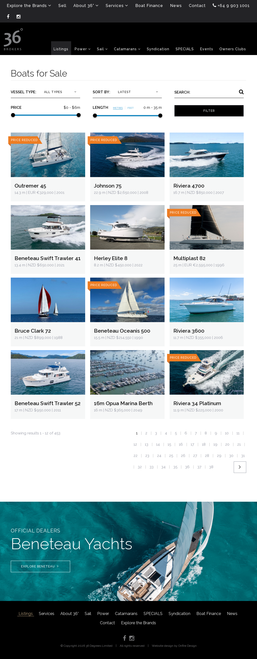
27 (195, 455)
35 (175, 467)
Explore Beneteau (40, 566)
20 (227, 444)
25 (171, 455)
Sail (88, 613)
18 (204, 444)
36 (187, 467)
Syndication (179, 613)
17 (192, 444)
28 (207, 455)
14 (158, 444)
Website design (162, 645)
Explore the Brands (138, 622)
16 (181, 444)
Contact (107, 622)
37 (199, 467)
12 (135, 444)
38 (211, 467)
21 (239, 444)
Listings (26, 613)
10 (227, 433)
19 (215, 444)
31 (243, 455)
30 (231, 455)
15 (169, 444)
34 (163, 467)
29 (219, 455)
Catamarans (126, 613)
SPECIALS (153, 613)
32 (140, 467)
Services (46, 613)
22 (136, 455)
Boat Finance (208, 613)
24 (159, 455)
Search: (182, 92)
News (232, 613)
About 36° (69, 613)
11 (237, 433)
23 (147, 455)
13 (146, 444)
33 (152, 467)
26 (183, 455)
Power (103, 613)
